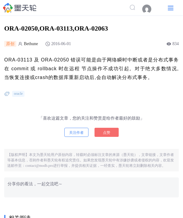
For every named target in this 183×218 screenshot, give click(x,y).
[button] (171, 7)
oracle (18, 93)
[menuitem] (150, 9)
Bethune (31, 43)
